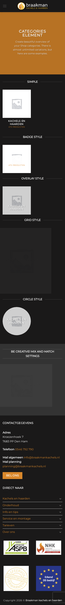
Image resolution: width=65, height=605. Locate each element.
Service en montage (17, 518)
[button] (5, 6)
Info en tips (10, 512)
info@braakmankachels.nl (42, 457)
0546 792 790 (24, 449)
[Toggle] (60, 498)
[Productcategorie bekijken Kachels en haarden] (17, 111)
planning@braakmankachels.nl (24, 466)
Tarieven (8, 525)
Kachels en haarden (16, 498)
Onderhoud (11, 505)
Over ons (9, 532)
